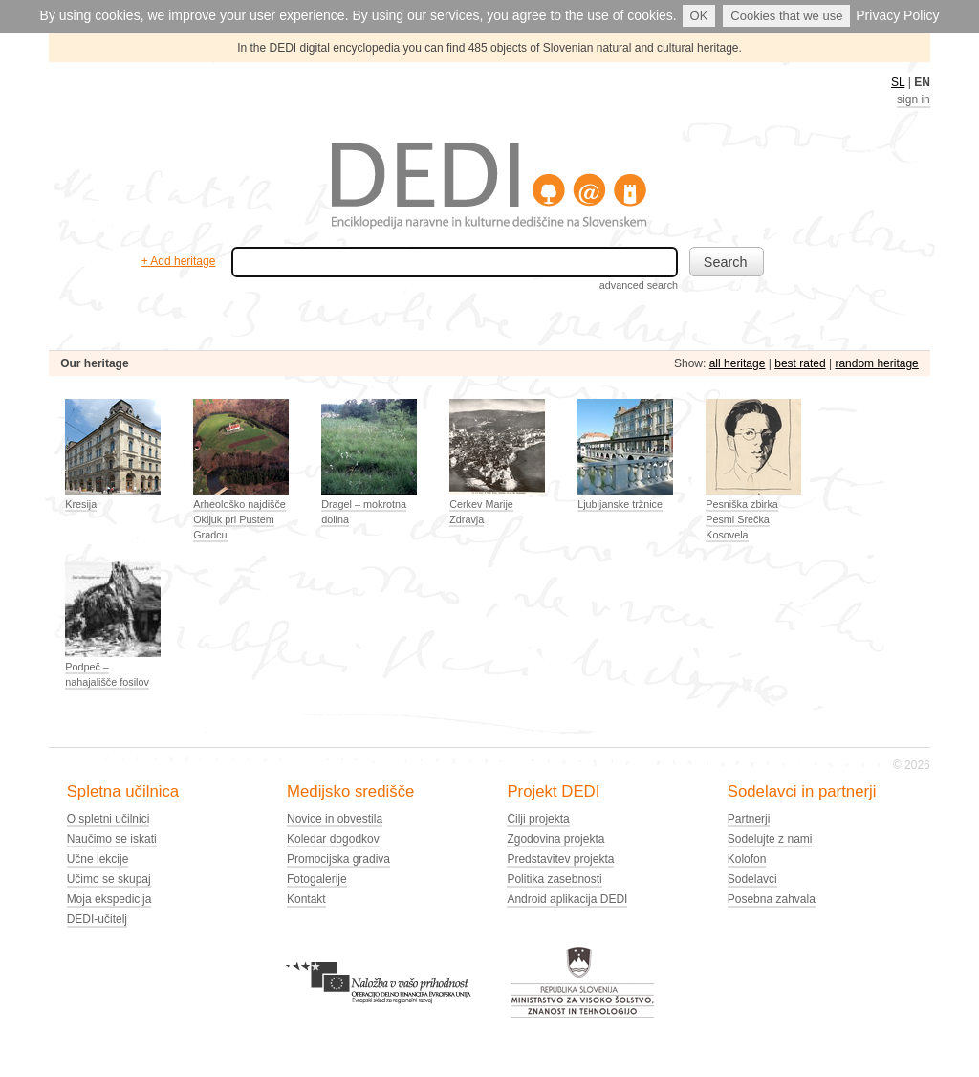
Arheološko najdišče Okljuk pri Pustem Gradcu (239, 519)
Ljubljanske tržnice (620, 504)
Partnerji (749, 818)
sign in (913, 99)
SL (897, 82)
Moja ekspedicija (109, 899)
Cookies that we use (786, 16)
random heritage (876, 363)
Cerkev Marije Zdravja (481, 511)
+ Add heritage (178, 261)
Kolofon (747, 859)
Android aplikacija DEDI (567, 899)
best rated (799, 363)
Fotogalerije (317, 879)
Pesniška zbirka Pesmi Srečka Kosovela (742, 519)
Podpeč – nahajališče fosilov (107, 674)
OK (699, 16)
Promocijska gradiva (338, 859)
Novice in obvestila (334, 818)
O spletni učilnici (108, 818)
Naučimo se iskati (112, 839)
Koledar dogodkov (333, 839)
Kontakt (306, 899)
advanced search (638, 285)
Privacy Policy (897, 15)
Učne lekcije (98, 859)
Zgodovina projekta (555, 839)
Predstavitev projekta (560, 859)
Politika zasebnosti (554, 879)
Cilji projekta (538, 818)
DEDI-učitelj (97, 919)
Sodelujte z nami (770, 839)
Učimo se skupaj (109, 879)
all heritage (737, 363)
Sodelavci (752, 879)
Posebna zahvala (772, 899)
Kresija (81, 504)
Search (726, 262)
